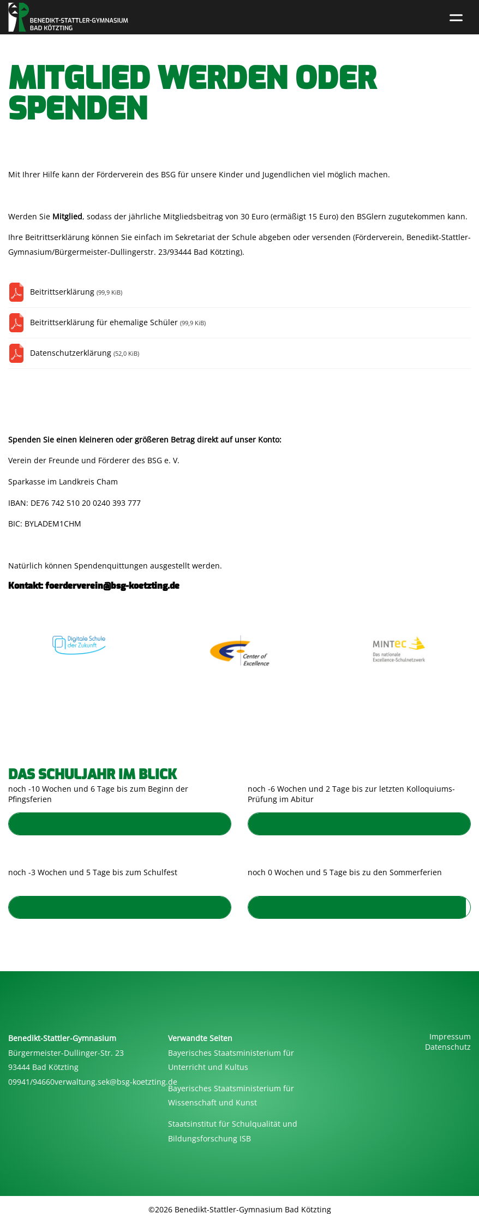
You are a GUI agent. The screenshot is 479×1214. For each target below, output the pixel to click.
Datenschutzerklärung (84, 353)
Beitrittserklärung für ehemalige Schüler (118, 322)
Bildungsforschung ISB (209, 1138)
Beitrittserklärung (76, 291)
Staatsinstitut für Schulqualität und (232, 1124)
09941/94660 (31, 1082)
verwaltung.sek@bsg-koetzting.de (116, 1082)
